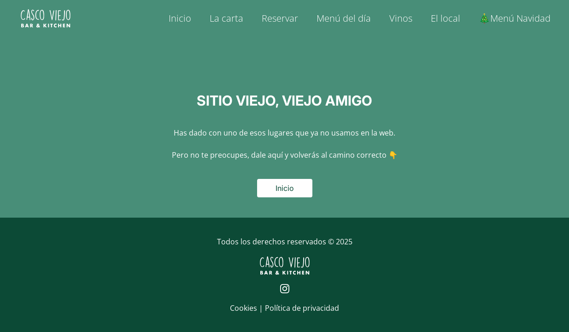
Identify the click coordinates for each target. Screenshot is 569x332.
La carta (226, 18)
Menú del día (344, 18)
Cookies (244, 308)
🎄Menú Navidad (515, 18)
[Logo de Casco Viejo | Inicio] (45, 18)
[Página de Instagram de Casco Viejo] (284, 288)
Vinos (400, 18)
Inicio (180, 18)
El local (445, 18)
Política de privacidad (302, 308)
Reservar (280, 18)
